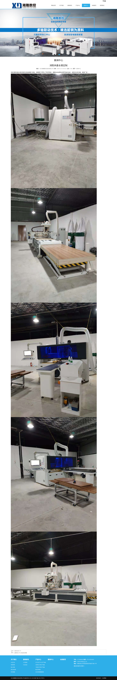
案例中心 (86, 5)
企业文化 (13, 662)
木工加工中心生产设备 (40, 662)
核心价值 (13, 667)
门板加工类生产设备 (40, 667)
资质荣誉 (13, 664)
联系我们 (102, 5)
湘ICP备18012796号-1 (39, 678)
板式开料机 (38, 669)
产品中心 (78, 5)
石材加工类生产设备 (40, 664)
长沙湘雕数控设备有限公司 (46, 68)
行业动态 (25, 664)
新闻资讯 (70, 5)
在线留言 (94, 5)
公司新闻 (25, 662)
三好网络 (104, 678)
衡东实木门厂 (18, 650)
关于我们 (61, 5)
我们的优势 (13, 669)
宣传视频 (13, 672)
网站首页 (53, 5)
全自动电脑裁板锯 (39, 672)
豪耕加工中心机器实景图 (21, 652)
